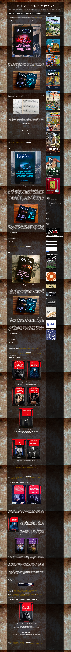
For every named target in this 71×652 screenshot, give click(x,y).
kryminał (22, 143)
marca (49, 205)
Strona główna (11, 13)
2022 (48, 213)
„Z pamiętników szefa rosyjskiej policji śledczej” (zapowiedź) (22, 599)
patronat (16, 478)
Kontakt (49, 13)
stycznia (49, 208)
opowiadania (32, 143)
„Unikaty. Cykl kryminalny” (14, 357)
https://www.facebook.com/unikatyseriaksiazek (26, 469)
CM (20, 143)
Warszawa (39, 353)
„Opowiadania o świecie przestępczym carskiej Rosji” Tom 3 (22, 20)
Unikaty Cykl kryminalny (14, 595)
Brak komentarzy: (22, 142)
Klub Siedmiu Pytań (29, 13)
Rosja (37, 143)
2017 (48, 219)
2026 (48, 197)
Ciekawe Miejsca (33, 477)
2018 (48, 218)
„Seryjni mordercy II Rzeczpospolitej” (53, 202)
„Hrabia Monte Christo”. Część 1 (52, 199)
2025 (48, 209)
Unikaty (19, 478)
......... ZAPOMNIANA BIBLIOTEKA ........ (35, 7)
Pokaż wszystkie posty (38, 17)
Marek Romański (12, 478)
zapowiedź (16, 644)
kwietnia (49, 198)
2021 (48, 214)
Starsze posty (41, 647)
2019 (48, 217)
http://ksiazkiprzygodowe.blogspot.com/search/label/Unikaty (22, 591)
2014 (48, 223)
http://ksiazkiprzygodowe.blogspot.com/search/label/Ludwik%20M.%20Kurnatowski (25, 590)
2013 (48, 224)
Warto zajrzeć (38, 13)
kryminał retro (26, 143)
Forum (44, 13)
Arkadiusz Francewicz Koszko (15, 143)
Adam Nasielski (13, 477)
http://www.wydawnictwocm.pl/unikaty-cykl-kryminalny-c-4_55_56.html (26, 467)
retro (35, 143)
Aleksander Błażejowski (18, 477)
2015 (48, 222)
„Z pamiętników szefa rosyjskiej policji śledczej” (19, 482)
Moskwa (29, 143)
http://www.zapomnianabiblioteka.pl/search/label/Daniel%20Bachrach (28, 348)
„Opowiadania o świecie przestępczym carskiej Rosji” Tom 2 (22, 148)
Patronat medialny (20, 13)
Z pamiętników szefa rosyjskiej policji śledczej (24, 595)
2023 (48, 212)
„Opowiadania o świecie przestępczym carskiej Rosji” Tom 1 (22, 252)
